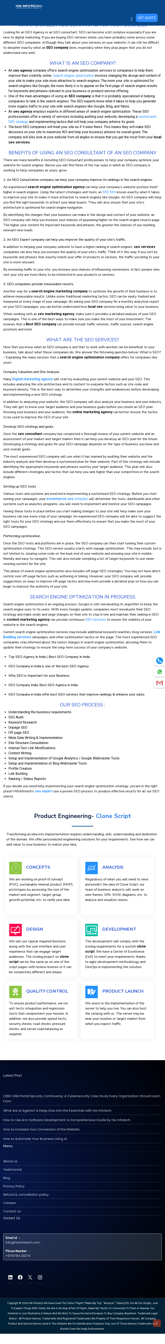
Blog (6, 1178)
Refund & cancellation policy (26, 1194)
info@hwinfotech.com (23, 1242)
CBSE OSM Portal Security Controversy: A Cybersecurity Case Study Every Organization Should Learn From (81, 1098)
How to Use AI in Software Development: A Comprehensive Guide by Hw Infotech (66, 1120)
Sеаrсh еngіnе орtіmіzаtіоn (73, 76)
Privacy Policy (13, 1186)
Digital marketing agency (32, 379)
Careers (9, 1203)
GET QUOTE (147, 5)
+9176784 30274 (18, 1255)
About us (10, 1161)
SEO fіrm (109, 192)
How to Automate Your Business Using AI (35, 1138)
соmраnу (67, 499)
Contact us (12, 1211)
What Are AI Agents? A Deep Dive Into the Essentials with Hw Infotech (57, 1110)
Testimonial (12, 1169)
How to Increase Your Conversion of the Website (41, 1129)
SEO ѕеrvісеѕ (96, 619)
